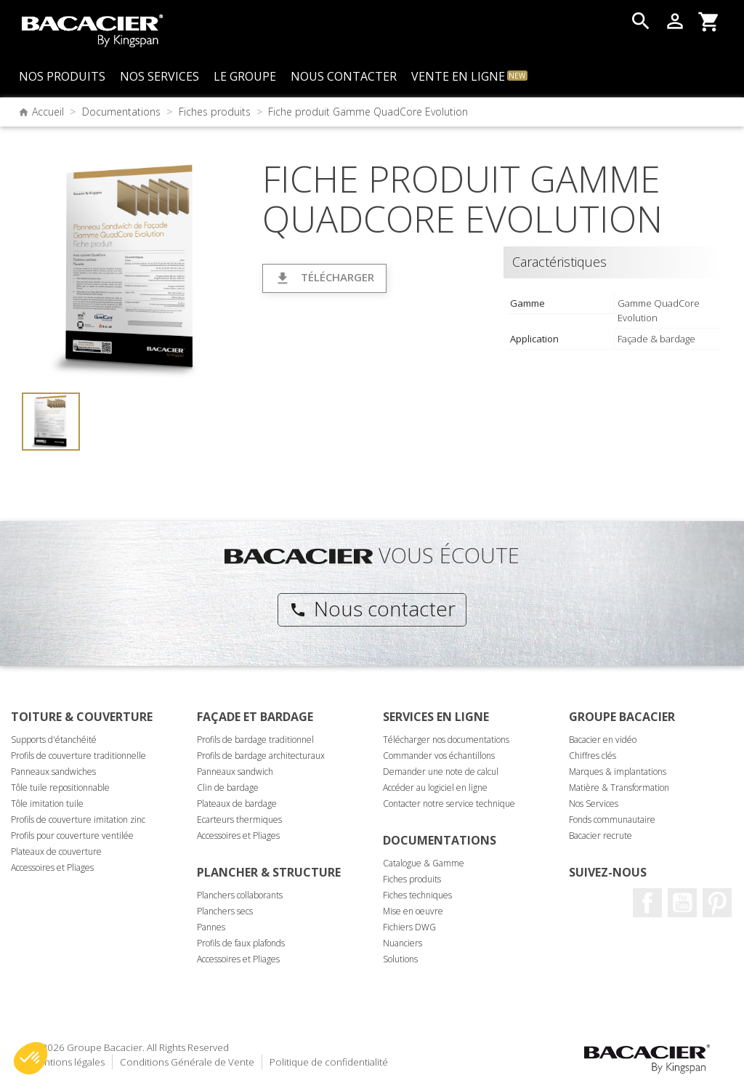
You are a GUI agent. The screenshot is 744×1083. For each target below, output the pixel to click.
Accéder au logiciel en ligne (435, 787)
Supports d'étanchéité (54, 739)
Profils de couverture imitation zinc (78, 819)
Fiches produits (412, 879)
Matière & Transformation (619, 787)
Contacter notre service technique (449, 803)
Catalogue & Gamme (423, 863)
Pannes (211, 927)
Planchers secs (225, 911)
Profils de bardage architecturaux (261, 755)
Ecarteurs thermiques (239, 819)
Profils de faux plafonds (241, 943)
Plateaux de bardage (237, 803)
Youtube (682, 902)
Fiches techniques (417, 895)
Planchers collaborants (240, 895)
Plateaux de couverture (56, 851)
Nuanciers (402, 943)
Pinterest (717, 902)
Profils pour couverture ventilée (72, 835)
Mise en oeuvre (413, 911)
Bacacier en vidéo (602, 739)
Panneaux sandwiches (53, 771)
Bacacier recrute (600, 835)
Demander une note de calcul (440, 771)
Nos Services (593, 803)
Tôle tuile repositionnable (60, 787)
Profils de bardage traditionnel (255, 739)
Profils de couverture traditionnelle (78, 755)
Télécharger (324, 278)
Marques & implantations (617, 771)
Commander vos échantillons (439, 755)
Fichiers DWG (409, 927)
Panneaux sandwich (235, 771)
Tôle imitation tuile (47, 803)
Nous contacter (372, 608)
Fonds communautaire (612, 819)
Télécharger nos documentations (446, 739)
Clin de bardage (228, 787)
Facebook (647, 902)
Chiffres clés (592, 755)
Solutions (400, 959)
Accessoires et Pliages (52, 867)
